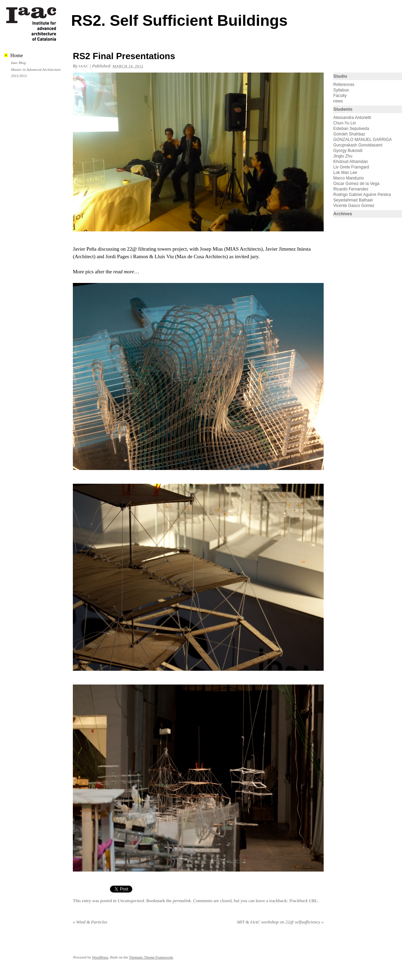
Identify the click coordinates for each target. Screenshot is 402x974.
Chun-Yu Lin (344, 123)
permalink (182, 900)
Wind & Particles (90, 921)
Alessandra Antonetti (352, 117)
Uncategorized (131, 900)
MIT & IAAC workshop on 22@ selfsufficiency (280, 921)
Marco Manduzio (348, 178)
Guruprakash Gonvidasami (357, 145)
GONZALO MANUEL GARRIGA (362, 139)
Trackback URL (303, 900)
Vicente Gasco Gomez (354, 205)
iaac (84, 66)
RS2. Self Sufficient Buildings (179, 20)
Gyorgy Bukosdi (347, 150)
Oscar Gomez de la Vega (356, 183)
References (343, 84)
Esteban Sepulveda (351, 128)
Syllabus (341, 90)
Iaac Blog (18, 63)
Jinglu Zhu (342, 156)
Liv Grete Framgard (351, 167)
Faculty (340, 95)
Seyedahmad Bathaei (353, 200)
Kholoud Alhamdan (350, 161)
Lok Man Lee (345, 172)
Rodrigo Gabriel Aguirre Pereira (362, 194)
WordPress (100, 957)
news (338, 101)
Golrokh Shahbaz (349, 134)
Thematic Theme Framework (151, 957)
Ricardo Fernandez (350, 189)
